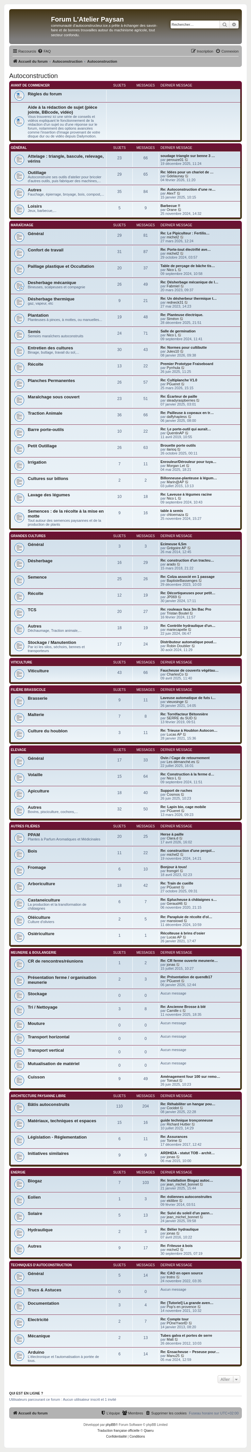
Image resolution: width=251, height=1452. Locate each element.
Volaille (35, 774)
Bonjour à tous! (173, 867)
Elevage (18, 750)
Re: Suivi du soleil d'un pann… (186, 1213)
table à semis (171, 511)
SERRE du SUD (179, 718)
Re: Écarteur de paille (178, 396)
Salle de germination (178, 331)
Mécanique (39, 1335)
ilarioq (171, 449)
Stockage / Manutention (52, 642)
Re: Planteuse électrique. (181, 315)
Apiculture (38, 791)
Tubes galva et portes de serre (186, 1335)
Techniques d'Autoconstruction (41, 1265)
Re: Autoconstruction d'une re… (187, 189)
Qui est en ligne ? (26, 1393)
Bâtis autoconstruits (49, 1104)
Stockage (37, 993)
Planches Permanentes (51, 380)
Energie (18, 1172)
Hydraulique (40, 1229)
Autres (35, 189)
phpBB (110, 1425)
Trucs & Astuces (44, 1289)
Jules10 (173, 351)
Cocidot (173, 1108)
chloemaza (175, 515)
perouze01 (175, 160)
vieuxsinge (175, 702)
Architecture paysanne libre (38, 1096)
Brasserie (37, 698)
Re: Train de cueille (176, 883)
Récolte (35, 364)
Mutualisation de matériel (53, 1063)
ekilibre (172, 1201)
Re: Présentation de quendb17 (186, 977)
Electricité (38, 1319)
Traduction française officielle (118, 1430)
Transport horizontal (48, 1036)
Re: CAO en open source (181, 1273)
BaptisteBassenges (182, 580)
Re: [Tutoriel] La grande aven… (186, 1303)
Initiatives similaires (48, 1153)
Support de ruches (176, 790)
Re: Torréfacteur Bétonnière (184, 714)
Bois (32, 851)
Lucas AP (174, 734)
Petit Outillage (42, 445)
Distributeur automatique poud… (188, 642)
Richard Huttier (179, 1124)
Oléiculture (39, 917)
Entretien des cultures (50, 347)
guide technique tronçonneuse (186, 1120)
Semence (37, 577)
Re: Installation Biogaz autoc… (186, 1180)
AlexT (171, 193)
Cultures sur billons (48, 478)
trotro (171, 1277)
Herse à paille (172, 834)
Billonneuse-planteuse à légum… (188, 478)
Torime (172, 1140)
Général (19, 148)
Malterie (36, 714)
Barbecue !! (170, 206)
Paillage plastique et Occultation (61, 266)
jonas (171, 964)
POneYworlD (177, 1323)
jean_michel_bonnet (183, 1184)
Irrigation (37, 462)
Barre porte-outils (46, 429)
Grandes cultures (28, 536)
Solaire (35, 1213)
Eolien (34, 1197)
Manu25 (173, 1356)
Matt (170, 1339)
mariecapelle (177, 629)
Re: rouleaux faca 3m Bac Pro (185, 609)
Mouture (36, 1023)
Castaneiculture (44, 900)
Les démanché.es (181, 762)
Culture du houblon (48, 730)
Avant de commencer (30, 85)
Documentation (43, 1303)
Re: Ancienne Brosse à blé (183, 1007)
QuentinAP (175, 433)
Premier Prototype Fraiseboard (186, 364)
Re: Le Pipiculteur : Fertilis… (184, 233)
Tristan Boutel (178, 613)
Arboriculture (41, 883)
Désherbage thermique (51, 298)
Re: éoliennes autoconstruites (186, 1197)
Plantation (38, 315)
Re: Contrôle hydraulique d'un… (187, 626)
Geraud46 (175, 903)
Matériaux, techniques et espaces (62, 1120)
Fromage (37, 867)
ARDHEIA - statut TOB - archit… (187, 1153)
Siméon (173, 319)
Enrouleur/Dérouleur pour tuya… (188, 462)
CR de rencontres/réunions (55, 961)
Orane (172, 210)
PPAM (34, 834)
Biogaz (35, 1180)
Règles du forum (45, 93)
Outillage (37, 172)
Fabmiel (173, 286)
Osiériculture (41, 933)
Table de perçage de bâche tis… (187, 266)
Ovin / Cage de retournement (184, 758)
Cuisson (36, 1077)
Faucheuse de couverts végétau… (189, 670)
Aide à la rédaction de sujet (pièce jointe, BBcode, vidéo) (62, 110)
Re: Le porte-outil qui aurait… (185, 429)
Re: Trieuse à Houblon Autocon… (188, 730)
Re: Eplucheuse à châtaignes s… (188, 900)
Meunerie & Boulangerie (33, 952)
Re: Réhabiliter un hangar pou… (187, 1104)
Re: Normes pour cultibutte (183, 347)
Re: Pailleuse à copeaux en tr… (187, 413)
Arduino (36, 1352)
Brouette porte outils (178, 445)
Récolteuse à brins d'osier (182, 933)
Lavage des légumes (49, 494)
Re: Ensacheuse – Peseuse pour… (189, 1352)
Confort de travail (45, 249)
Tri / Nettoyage (43, 1007)
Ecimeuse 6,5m (173, 544)
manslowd (175, 921)
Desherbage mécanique (52, 282)
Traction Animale (45, 413)
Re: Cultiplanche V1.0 (178, 380)
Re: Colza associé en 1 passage (187, 577)
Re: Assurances (174, 1137)
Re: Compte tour (174, 1319)
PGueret (173, 384)
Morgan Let (176, 466)
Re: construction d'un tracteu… (187, 560)
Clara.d (172, 838)
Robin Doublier (179, 646)
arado (171, 564)
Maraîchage (22, 225)
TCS (32, 609)
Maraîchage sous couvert (53, 396)
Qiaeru (149, 1430)
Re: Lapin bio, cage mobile (183, 807)
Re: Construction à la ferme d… (187, 774)
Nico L (172, 270)
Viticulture (21, 662)
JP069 (172, 597)
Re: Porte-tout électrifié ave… (185, 249)
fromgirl (173, 871)
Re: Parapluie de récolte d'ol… (186, 917)
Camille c (174, 1011)
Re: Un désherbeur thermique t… (188, 298)
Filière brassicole (28, 690)
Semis (34, 331)
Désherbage (40, 560)
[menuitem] (44, 51)
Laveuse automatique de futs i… (188, 698)
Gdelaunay (175, 176)
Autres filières (25, 826)
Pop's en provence (181, 1307)
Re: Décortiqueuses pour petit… (187, 593)
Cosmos (173, 794)
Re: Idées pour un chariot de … (187, 172)
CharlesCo (175, 674)
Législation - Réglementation (57, 1137)
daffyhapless (177, 417)
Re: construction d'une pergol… (187, 851)
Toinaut (172, 1080)
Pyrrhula (173, 368)
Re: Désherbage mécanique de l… (189, 282)
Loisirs (35, 206)
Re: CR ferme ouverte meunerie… (189, 961)
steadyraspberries (181, 400)
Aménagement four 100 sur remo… (190, 1076)
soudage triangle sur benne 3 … (187, 156)
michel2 (173, 237)
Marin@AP (175, 482)
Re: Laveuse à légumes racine (186, 494)
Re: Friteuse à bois (176, 1246)
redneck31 (175, 302)
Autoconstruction (33, 75)
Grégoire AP (176, 548)
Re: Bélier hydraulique (179, 1229)
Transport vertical (46, 1050)
